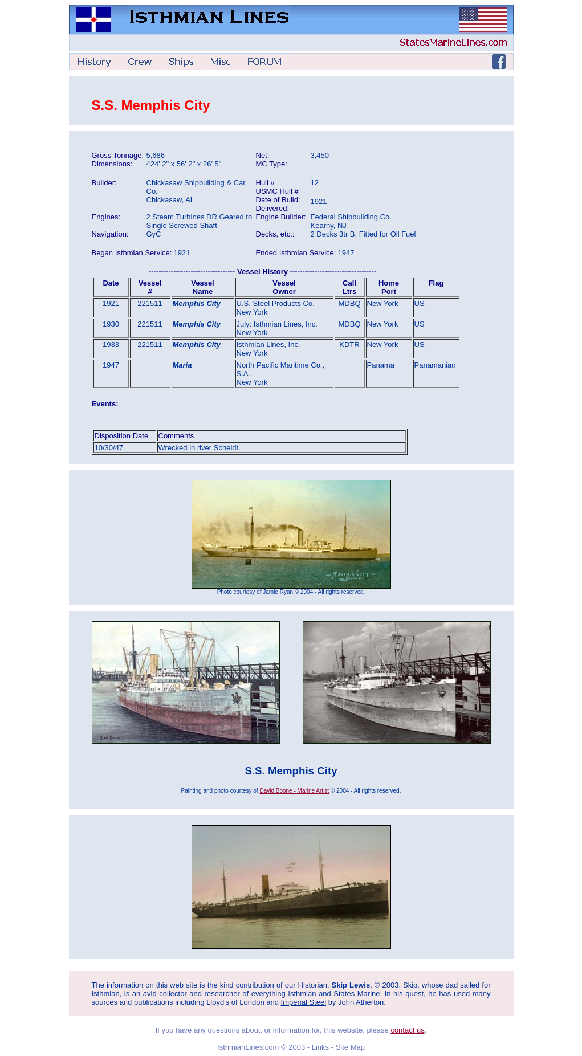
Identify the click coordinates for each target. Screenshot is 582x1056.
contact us (407, 1030)
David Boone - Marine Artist (294, 791)
